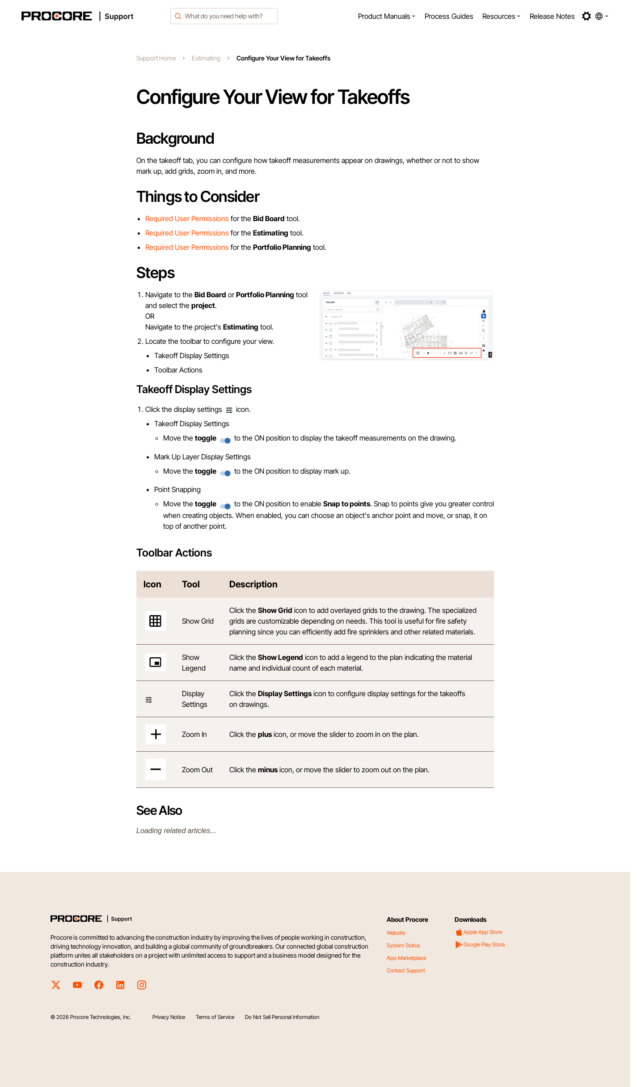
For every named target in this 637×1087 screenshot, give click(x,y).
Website (396, 932)
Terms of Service (215, 1017)
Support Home (156, 58)
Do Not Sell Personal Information (282, 1017)
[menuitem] (387, 16)
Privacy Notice (168, 1017)
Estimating (206, 58)
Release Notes (552, 16)
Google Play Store (480, 944)
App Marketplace (406, 957)
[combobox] (224, 16)
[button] (387, 16)
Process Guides (449, 16)
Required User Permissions (187, 218)
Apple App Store (478, 932)
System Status (403, 945)
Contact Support (406, 970)
